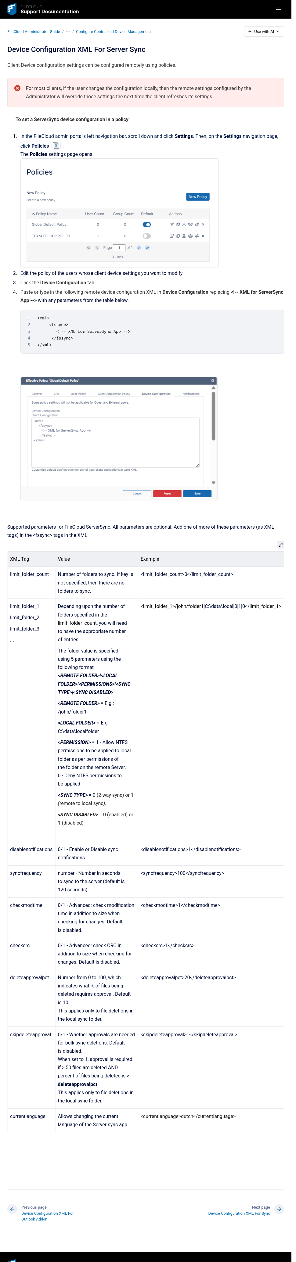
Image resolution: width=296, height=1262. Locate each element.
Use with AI (264, 31)
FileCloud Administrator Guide (33, 31)
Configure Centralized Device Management (113, 31)
